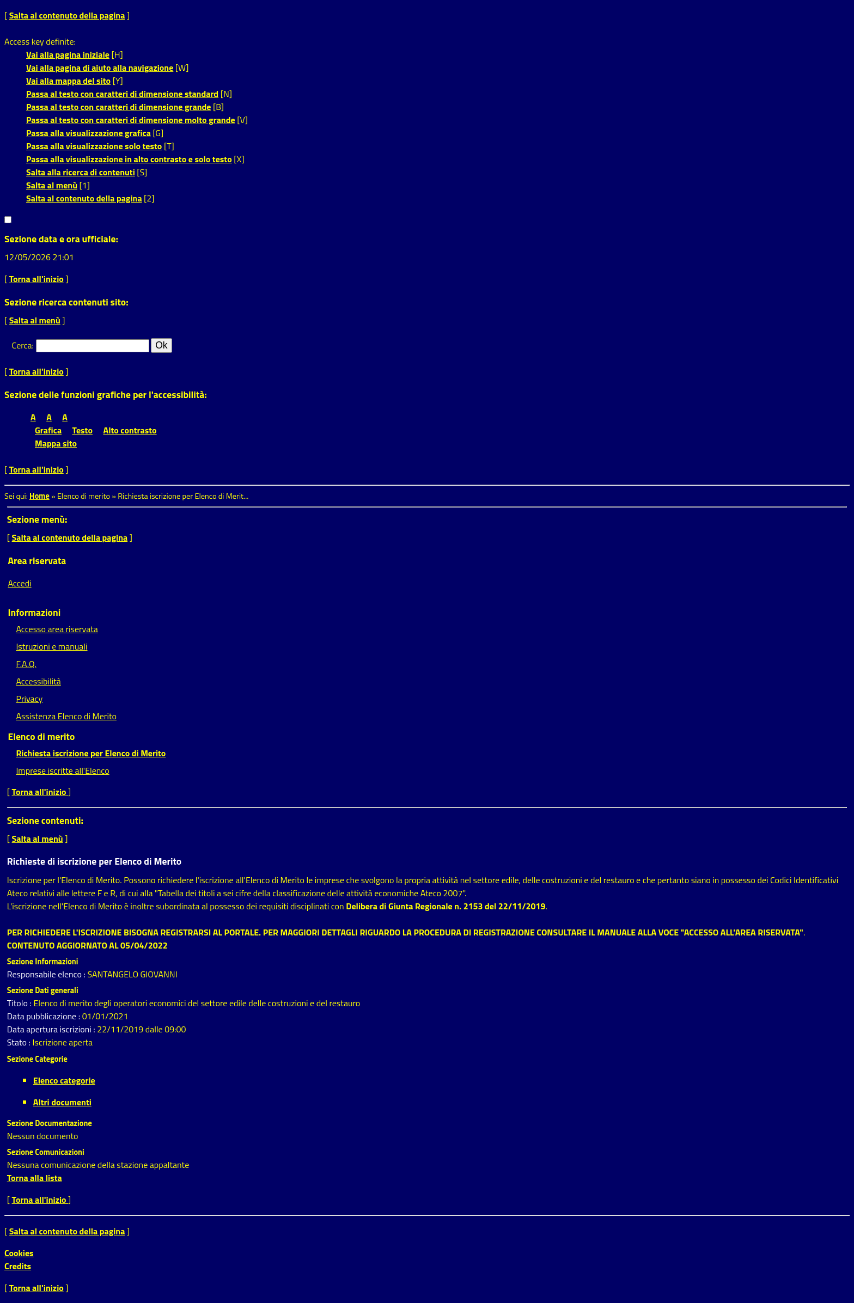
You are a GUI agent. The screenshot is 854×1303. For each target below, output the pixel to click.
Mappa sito (56, 443)
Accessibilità (38, 681)
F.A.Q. (26, 663)
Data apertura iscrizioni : (52, 1029)
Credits (17, 1266)
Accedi (19, 583)
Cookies (19, 1252)
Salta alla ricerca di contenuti (80, 172)
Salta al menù (51, 185)
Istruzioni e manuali (51, 646)
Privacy (29, 698)
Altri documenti (62, 1102)
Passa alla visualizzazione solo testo (94, 145)
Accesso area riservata (56, 628)
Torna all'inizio (36, 278)
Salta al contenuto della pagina (67, 15)
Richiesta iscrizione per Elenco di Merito (91, 753)
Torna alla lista (34, 1177)
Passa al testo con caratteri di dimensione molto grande (130, 119)
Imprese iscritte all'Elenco (62, 770)
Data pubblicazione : (44, 1016)
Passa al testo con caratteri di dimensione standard (122, 93)
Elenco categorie (64, 1080)
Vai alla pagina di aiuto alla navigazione (99, 67)
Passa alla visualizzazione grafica (88, 132)
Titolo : (20, 1003)
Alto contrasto (130, 430)
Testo (82, 430)
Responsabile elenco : (47, 974)
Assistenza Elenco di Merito (66, 716)
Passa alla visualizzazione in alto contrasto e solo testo (129, 159)
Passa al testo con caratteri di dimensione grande (118, 106)
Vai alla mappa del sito (68, 80)
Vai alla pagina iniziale (67, 54)
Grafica (48, 430)
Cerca (22, 345)
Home (39, 496)
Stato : (20, 1042)
